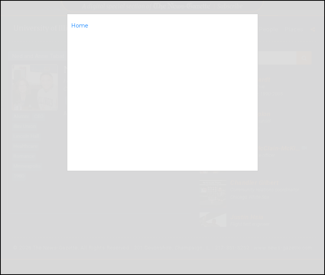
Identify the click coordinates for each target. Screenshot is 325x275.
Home (79, 25)
